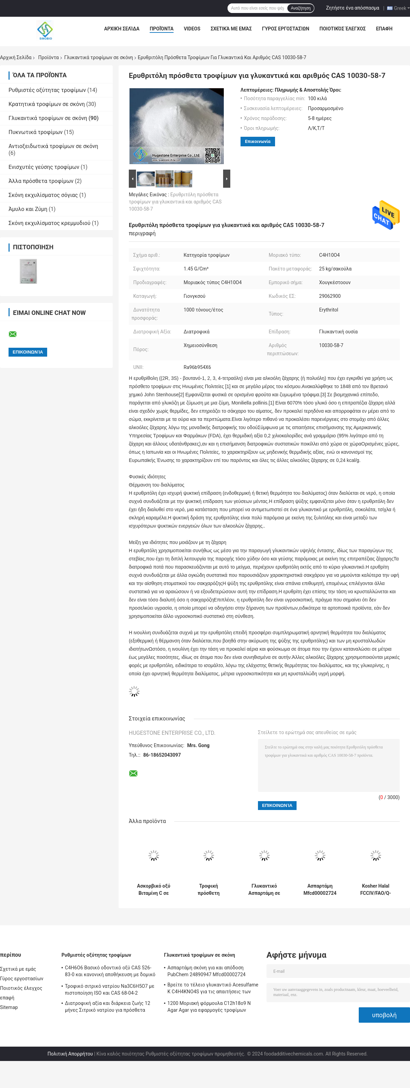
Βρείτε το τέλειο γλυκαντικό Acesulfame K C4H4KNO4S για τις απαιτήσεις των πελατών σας (212, 989)
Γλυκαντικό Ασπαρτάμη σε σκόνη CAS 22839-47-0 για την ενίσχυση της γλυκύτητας (264, 889)
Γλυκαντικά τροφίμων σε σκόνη (98, 57)
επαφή (384, 28)
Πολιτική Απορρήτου (70, 1054)
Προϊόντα (162, 28)
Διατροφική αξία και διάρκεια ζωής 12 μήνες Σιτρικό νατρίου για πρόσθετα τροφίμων (107, 1007)
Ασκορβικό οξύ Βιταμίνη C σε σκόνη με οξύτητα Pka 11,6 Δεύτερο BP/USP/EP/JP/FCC (153, 889)
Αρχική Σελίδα (121, 28)
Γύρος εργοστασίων (285, 28)
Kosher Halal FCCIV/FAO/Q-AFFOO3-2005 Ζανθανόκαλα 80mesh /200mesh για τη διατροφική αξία (375, 889)
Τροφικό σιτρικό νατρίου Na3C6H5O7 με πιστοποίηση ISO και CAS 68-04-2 (109, 989)
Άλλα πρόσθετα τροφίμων (41, 181)
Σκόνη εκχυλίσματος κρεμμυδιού (50, 223)
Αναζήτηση (301, 8)
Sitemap (9, 1007)
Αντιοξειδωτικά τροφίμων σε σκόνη (53, 146)
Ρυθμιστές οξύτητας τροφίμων (47, 90)
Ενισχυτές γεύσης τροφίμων (44, 167)
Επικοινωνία (258, 141)
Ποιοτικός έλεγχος (342, 28)
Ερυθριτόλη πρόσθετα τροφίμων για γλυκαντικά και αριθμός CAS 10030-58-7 (175, 202)
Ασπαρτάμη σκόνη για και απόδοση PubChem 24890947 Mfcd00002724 (206, 971)
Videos (192, 28)
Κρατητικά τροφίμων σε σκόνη (47, 104)
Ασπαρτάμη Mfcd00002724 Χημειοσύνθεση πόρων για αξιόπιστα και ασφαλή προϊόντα (320, 889)
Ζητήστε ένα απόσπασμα (352, 8)
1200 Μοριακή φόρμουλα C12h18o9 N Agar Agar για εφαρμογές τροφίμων (209, 1006)
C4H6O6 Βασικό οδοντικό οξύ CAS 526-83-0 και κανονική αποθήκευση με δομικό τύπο (110, 972)
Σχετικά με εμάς (230, 28)
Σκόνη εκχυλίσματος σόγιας (43, 195)
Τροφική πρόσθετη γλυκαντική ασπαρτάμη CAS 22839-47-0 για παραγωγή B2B (208, 889)
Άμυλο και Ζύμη (28, 209)
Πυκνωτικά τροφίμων (36, 132)
